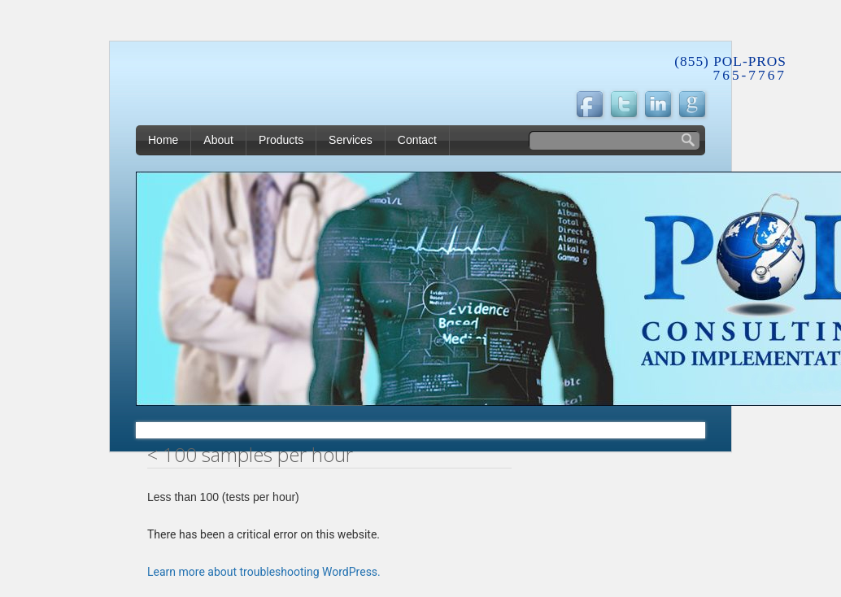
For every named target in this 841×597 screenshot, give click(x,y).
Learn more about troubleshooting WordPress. (264, 571)
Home (163, 139)
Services (351, 139)
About (218, 139)
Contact (417, 139)
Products (281, 139)
